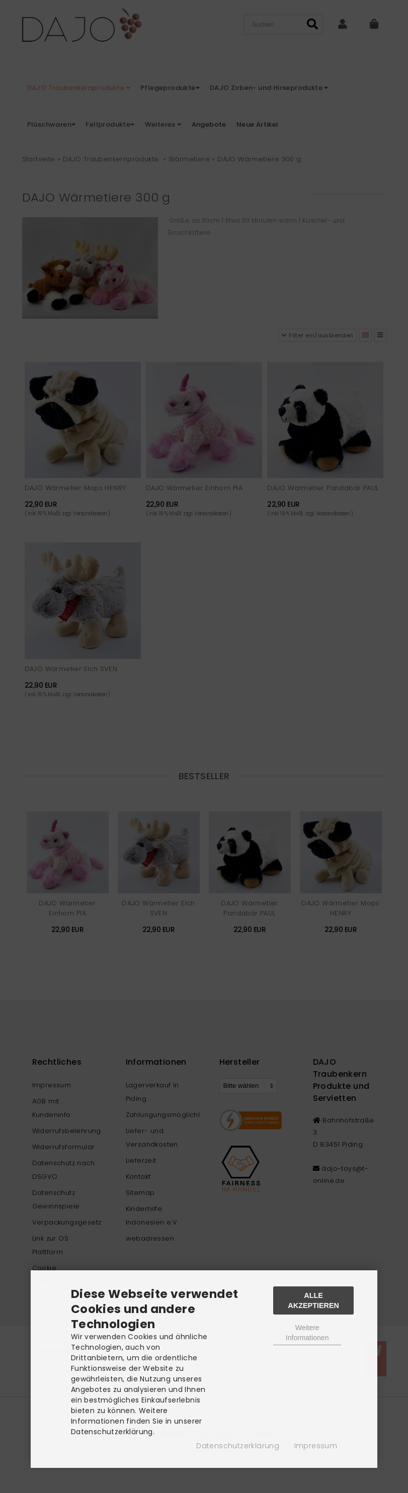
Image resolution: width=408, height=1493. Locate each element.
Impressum (316, 1446)
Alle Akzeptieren (313, 1300)
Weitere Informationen (307, 1333)
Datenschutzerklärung (237, 1446)
